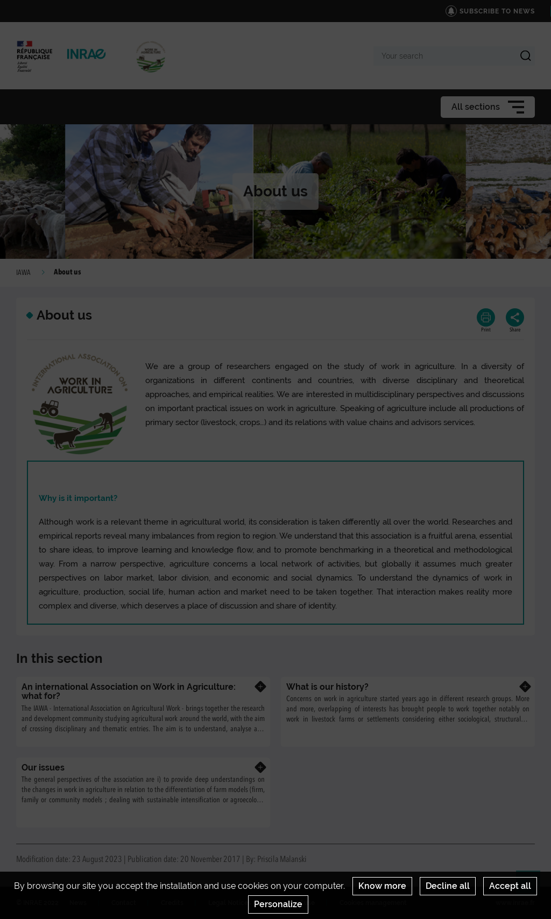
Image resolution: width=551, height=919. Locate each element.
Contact (123, 903)
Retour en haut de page (532, 887)
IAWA (23, 273)
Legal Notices (229, 903)
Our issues (43, 767)
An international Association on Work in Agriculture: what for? (129, 692)
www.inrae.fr (515, 903)
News (78, 903)
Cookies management (373, 903)
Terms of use (295, 903)
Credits (172, 903)
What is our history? (327, 687)
